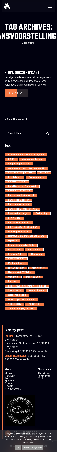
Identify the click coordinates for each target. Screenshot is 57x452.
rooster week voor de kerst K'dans (27, 286)
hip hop (12, 240)
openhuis (13, 277)
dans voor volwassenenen (22, 209)
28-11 (11, 159)
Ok (18, 447)
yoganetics (34, 304)
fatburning (41, 213)
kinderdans (34, 249)
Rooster (9, 386)
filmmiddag (14, 218)
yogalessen (14, 304)
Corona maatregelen (19, 190)
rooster (12, 281)
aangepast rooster (32, 159)
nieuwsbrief (38, 268)
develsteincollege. (18, 213)
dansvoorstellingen (18, 204)
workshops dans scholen (21, 299)
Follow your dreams (19, 222)
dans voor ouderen (18, 200)
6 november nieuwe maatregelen (26, 154)
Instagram (44, 376)
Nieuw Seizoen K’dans (22, 73)
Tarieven (10, 376)
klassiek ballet (16, 254)
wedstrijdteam (36, 290)
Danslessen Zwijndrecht (21, 195)
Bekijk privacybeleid (33, 447)
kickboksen (14, 249)
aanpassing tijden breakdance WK (26, 168)
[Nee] (53, 440)
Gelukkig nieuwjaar (18, 231)
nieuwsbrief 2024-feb (20, 272)
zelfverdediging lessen (21, 308)
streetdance (14, 290)
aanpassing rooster (19, 163)
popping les (33, 277)
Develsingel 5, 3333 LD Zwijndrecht (26, 351)
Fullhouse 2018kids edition (22, 227)
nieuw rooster (16, 268)
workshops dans (17, 295)
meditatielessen (16, 263)
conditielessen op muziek (22, 186)
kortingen (36, 254)
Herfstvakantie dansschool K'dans (26, 236)
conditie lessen (17, 181)
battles (44, 172)
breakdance (14, 177)
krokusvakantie (16, 258)
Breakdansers (36, 177)
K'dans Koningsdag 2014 (21, 245)
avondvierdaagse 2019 (20, 172)
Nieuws (9, 381)
